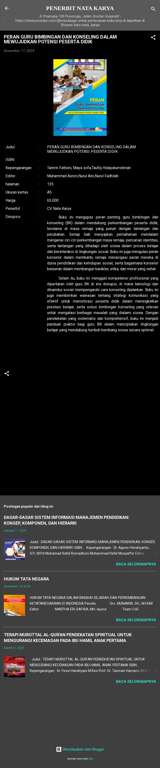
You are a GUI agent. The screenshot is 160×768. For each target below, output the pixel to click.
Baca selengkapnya (136, 564)
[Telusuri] (153, 9)
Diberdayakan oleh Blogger (80, 749)
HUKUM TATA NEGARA (26, 578)
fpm (91, 758)
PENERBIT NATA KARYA (80, 8)
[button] (153, 38)
